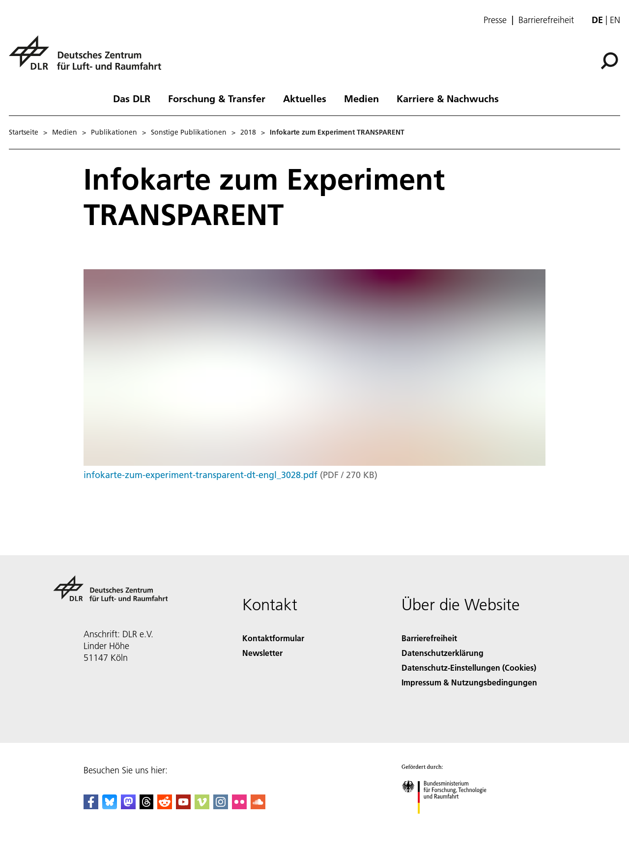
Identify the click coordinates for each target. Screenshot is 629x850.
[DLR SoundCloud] (258, 806)
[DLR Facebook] (91, 806)
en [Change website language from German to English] (615, 20)
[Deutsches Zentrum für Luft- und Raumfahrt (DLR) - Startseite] (89, 58)
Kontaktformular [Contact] (273, 638)
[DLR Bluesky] (109, 806)
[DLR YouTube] (183, 806)
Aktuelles (304, 98)
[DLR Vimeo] (202, 806)
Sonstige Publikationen (189, 132)
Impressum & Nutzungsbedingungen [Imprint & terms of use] (469, 682)
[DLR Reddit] (164, 806)
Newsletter (262, 653)
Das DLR (131, 98)
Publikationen (114, 132)
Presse (495, 20)
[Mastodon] (128, 806)
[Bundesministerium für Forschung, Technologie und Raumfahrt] (449, 822)
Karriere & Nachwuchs (448, 98)
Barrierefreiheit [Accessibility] (429, 638)
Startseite (23, 132)
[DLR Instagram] (220, 806)
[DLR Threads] (146, 806)
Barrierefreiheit (546, 20)
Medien (361, 98)
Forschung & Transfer (216, 98)
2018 (248, 132)
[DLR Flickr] (239, 806)
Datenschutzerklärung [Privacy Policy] (442, 653)
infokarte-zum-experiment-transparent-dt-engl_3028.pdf (200, 475)
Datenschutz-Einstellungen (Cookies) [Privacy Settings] (468, 667)
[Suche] (609, 61)
